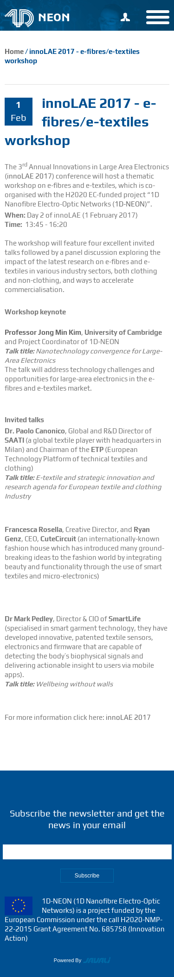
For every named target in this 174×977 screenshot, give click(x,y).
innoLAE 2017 (29, 176)
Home (14, 51)
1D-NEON (130, 204)
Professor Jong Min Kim (43, 332)
